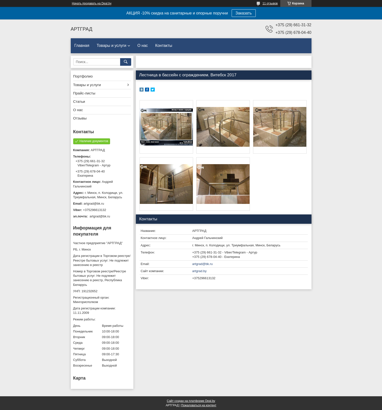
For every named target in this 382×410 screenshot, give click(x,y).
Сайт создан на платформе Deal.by (191, 401)
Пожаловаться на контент (198, 405)
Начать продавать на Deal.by (92, 3)
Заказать (244, 13)
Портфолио (83, 76)
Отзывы (80, 118)
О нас (142, 45)
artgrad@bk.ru (202, 264)
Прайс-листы (84, 93)
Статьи (79, 101)
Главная (81, 45)
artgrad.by (199, 271)
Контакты (163, 45)
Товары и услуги (111, 45)
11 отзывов (270, 3)
